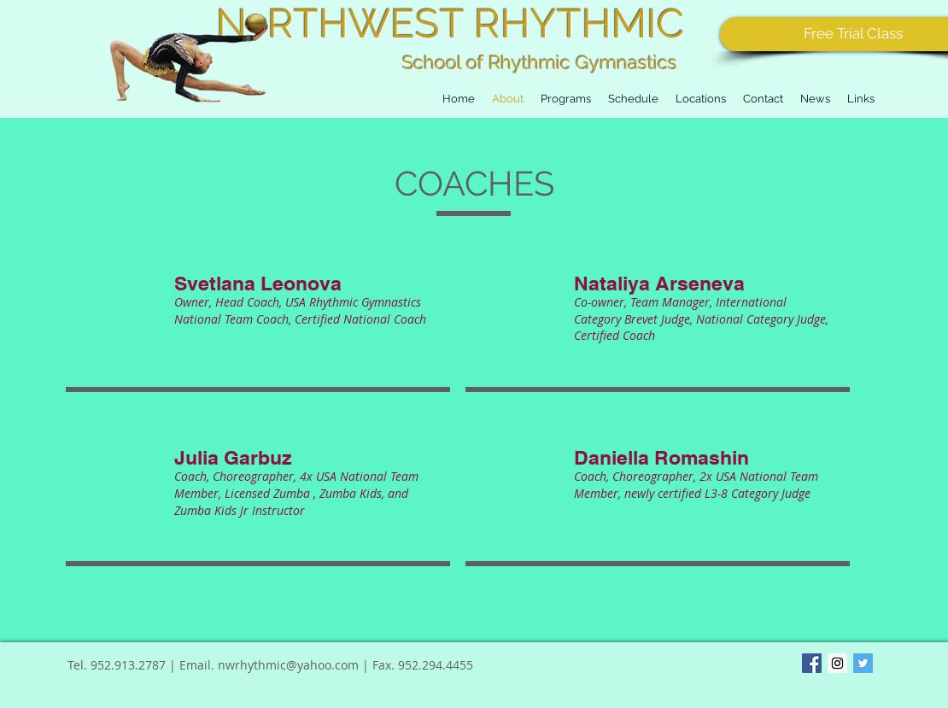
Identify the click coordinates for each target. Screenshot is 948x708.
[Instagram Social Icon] (837, 663)
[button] (633, 98)
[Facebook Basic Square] (812, 663)
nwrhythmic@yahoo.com (288, 665)
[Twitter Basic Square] (863, 663)
